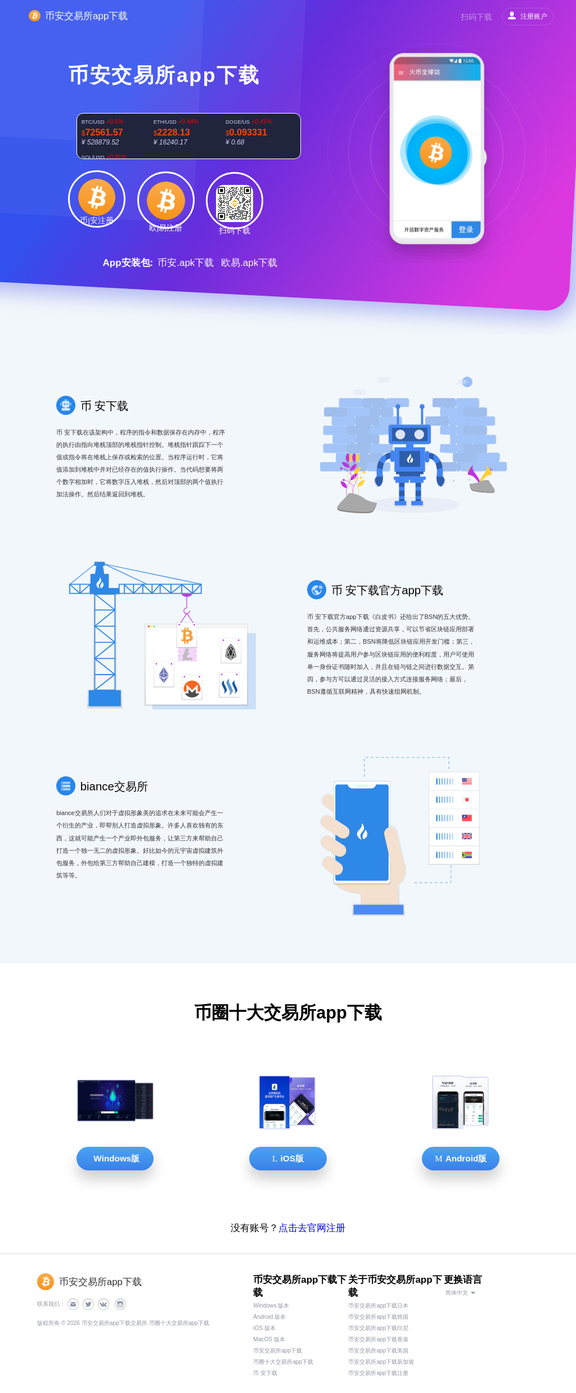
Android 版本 (269, 1317)
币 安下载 (265, 1373)
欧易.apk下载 (249, 262)
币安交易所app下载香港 (378, 1339)
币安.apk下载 (186, 262)
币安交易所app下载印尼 (378, 1328)
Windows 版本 (271, 1305)
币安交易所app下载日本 (378, 1305)
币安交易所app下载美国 (378, 1350)
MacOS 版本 (269, 1339)
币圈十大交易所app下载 (283, 1362)
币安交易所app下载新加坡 (381, 1362)
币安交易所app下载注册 (378, 1373)
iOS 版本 (264, 1328)
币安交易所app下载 (277, 1350)
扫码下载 (476, 16)
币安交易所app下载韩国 (378, 1317)
